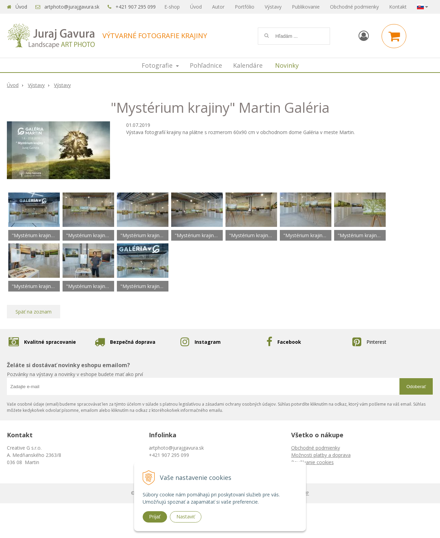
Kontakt (398, 6)
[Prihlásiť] (364, 36)
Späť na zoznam (33, 311)
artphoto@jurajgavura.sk (71, 6)
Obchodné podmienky (354, 6)
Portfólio (244, 6)
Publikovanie (306, 6)
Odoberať (416, 386)
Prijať (155, 516)
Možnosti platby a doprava (321, 455)
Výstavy (273, 6)
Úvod (21, 6)
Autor (218, 6)
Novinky (287, 65)
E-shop (172, 6)
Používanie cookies (312, 462)
